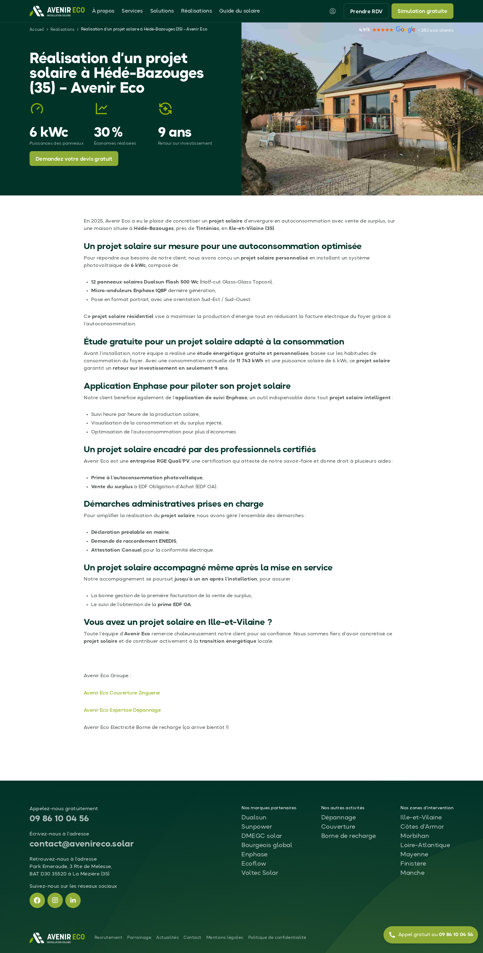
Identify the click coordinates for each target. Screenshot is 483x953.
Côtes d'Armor (422, 827)
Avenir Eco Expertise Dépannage (122, 710)
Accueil (37, 30)
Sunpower (257, 827)
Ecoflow (254, 864)
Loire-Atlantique (425, 845)
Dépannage (338, 818)
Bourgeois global (267, 845)
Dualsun (254, 818)
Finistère (413, 864)
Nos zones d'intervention (426, 808)
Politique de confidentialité (277, 937)
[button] (103, 11)
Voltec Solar (260, 873)
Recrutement (109, 937)
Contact (192, 937)
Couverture (338, 827)
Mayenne (414, 855)
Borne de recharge (348, 836)
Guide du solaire (239, 11)
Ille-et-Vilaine (421, 818)
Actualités (167, 937)
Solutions (162, 11)
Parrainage (139, 937)
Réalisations (196, 11)
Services (132, 11)
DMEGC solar (262, 836)
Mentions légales (224, 937)
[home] (57, 11)
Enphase (255, 855)
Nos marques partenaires (269, 808)
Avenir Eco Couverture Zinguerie (122, 693)
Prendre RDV (366, 11)
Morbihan (414, 836)
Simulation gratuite (422, 11)
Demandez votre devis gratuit (74, 159)
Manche (412, 873)
